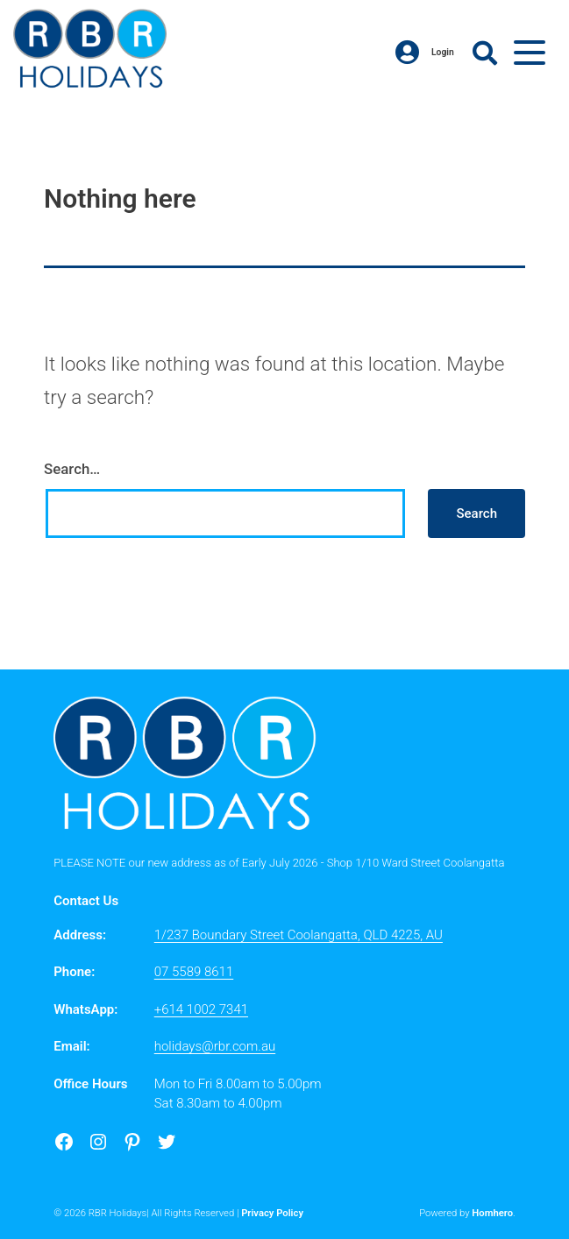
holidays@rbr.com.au (214, 1046)
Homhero (492, 1213)
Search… (72, 469)
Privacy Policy (272, 1213)
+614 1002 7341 (201, 1009)
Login (424, 52)
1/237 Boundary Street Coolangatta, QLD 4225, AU (298, 935)
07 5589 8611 (194, 972)
